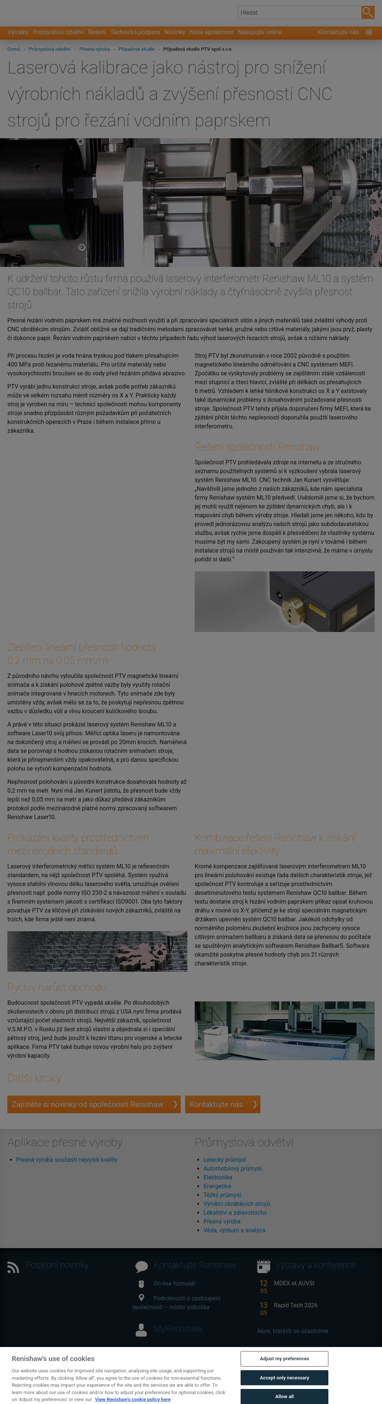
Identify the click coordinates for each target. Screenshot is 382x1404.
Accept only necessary (284, 1390)
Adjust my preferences (284, 1370)
